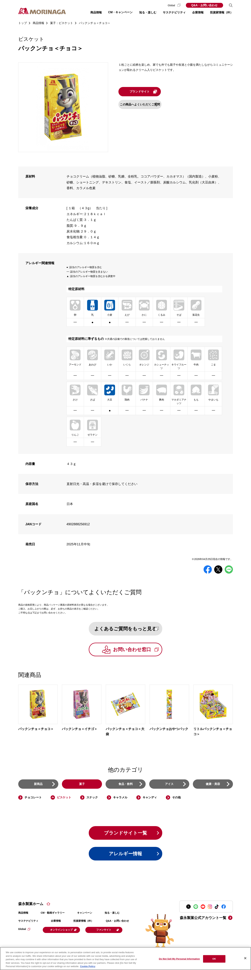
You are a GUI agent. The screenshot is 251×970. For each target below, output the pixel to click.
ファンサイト (111, 932)
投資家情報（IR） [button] (221, 12)
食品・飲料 (125, 785)
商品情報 (23, 915)
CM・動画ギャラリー (53, 915)
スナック (92, 798)
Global (174, 5)
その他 (176, 798)
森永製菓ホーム (30, 906)
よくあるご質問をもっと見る (130, 629)
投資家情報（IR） (83, 923)
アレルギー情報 (125, 856)
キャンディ (150, 798)
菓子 (82, 785)
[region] (125, 958)
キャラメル (120, 798)
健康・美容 (213, 785)
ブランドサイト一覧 (125, 834)
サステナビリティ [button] (174, 12)
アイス (169, 785)
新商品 (38, 785)
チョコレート (33, 798)
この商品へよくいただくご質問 (145, 104)
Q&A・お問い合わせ (204, 5)
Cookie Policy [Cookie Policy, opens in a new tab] (87, 966)
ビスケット (64, 798)
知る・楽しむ (112, 915)
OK (214, 958)
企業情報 (56, 923)
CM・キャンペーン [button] (120, 12)
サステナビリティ (28, 923)
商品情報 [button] (96, 12)
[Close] (245, 958)
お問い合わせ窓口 (140, 650)
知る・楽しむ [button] (147, 12)
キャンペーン (84, 915)
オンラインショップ (65, 932)
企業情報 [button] (198, 12)
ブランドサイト (152, 91)
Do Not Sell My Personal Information (179, 958)
